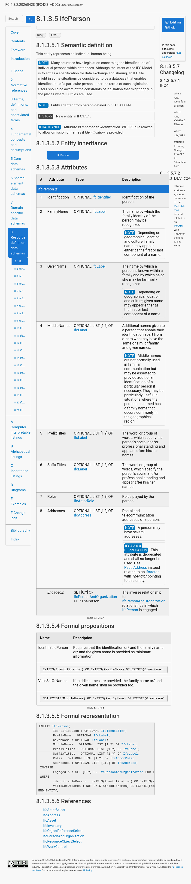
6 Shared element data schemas (18, 186)
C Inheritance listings (19, 471)
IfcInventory (52, 827)
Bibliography (19, 530)
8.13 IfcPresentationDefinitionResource (21, 350)
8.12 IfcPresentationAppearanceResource (21, 343)
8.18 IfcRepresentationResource (21, 387)
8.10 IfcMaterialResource (21, 328)
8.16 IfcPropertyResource (21, 372)
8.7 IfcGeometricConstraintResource (21, 305)
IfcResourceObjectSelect (62, 843)
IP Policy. (87, 871)
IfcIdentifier (101, 197)
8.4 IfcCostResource (21, 283)
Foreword (18, 50)
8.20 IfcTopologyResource (21, 402)
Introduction (19, 59)
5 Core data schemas (18, 164)
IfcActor (152, 572)
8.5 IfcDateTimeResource (21, 291)
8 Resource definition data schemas (18, 242)
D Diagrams (18, 487)
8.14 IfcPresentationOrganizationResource (21, 357)
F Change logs (18, 515)
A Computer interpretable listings (19, 430)
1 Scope (17, 71)
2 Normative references (19, 85)
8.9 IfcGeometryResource (21, 320)
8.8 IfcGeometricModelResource (21, 313)
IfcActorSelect (54, 811)
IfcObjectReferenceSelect (63, 832)
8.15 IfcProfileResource (21, 365)
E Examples (18, 501)
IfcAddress (83, 515)
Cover (15, 32)
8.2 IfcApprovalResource (21, 268)
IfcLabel (99, 211)
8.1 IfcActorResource (21, 261)
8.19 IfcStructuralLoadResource (21, 395)
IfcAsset (49, 822)
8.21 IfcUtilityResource (21, 410)
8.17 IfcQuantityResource (21, 380)
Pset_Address (135, 567)
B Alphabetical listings (19, 451)
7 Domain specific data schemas (18, 212)
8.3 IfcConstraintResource (21, 276)
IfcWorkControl (55, 848)
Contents (18, 41)
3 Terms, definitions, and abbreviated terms (19, 109)
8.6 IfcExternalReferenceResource (21, 298)
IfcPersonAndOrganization (95, 597)
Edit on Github (173, 25)
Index (15, 539)
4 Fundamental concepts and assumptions (19, 139)
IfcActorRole (84, 501)
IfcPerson (63, 155)
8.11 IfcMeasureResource (21, 335)
